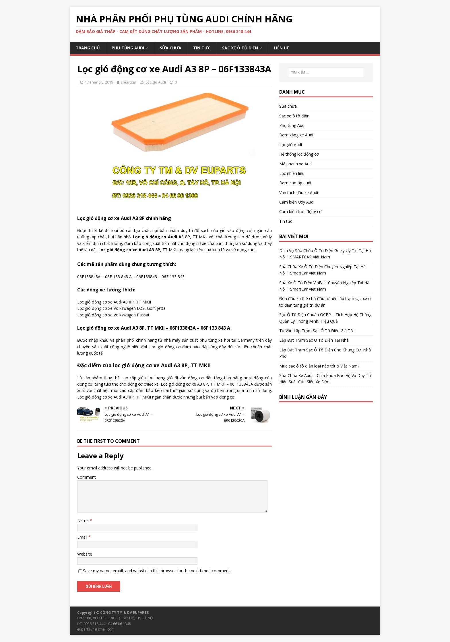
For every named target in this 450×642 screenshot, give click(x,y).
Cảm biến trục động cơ (300, 211)
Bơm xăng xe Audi (296, 135)
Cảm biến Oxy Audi (296, 202)
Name (83, 520)
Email (82, 537)
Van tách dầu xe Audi (298, 192)
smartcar (128, 82)
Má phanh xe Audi (296, 164)
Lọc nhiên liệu (291, 173)
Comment (86, 477)
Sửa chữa (170, 48)
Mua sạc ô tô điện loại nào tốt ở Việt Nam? (319, 366)
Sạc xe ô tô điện (240, 48)
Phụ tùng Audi (128, 48)
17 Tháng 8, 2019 (99, 82)
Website (84, 554)
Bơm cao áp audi (295, 182)
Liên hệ (281, 48)
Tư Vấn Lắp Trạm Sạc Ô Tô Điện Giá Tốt (316, 330)
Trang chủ (88, 48)
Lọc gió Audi (156, 82)
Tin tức (201, 48)
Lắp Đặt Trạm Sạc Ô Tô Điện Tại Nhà (314, 340)
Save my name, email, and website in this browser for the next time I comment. (157, 570)
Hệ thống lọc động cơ (299, 154)
